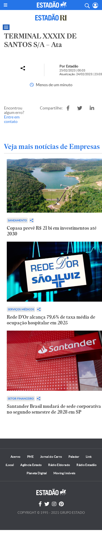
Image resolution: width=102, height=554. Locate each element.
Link (88, 456)
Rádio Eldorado (59, 465)
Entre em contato (12, 119)
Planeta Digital (37, 473)
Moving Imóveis (64, 473)
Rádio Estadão (86, 465)
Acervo (16, 456)
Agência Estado (31, 465)
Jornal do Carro (51, 456)
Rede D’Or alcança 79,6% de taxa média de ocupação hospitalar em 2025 (51, 320)
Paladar (73, 456)
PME (30, 456)
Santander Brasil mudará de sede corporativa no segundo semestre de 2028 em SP (54, 409)
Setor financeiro (21, 398)
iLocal (10, 465)
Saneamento (17, 220)
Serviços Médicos (21, 309)
